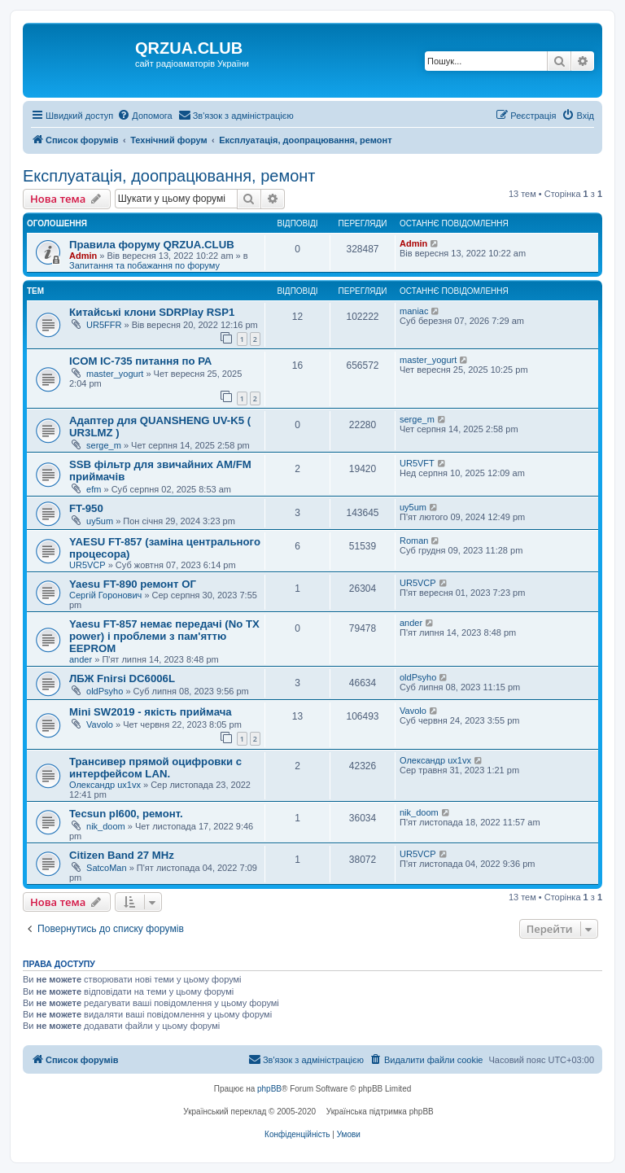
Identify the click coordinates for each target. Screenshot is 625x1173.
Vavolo (99, 724)
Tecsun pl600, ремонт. (126, 814)
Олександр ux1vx (105, 785)
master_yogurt (114, 374)
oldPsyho (104, 691)
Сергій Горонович (105, 595)
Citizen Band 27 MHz (121, 855)
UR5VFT (417, 463)
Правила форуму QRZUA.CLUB (151, 245)
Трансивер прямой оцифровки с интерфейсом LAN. (155, 767)
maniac (414, 311)
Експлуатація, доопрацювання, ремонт (169, 176)
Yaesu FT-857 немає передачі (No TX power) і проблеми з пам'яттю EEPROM (164, 636)
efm (93, 489)
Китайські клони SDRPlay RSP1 (151, 312)
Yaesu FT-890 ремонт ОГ (132, 584)
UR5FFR (103, 325)
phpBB (269, 1088)
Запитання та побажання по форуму (144, 265)
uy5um (99, 521)
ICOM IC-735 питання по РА (140, 361)
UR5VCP (87, 565)
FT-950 (86, 508)
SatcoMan (106, 868)
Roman (414, 540)
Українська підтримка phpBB (380, 1111)
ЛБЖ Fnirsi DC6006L (122, 678)
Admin (83, 255)
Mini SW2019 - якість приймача (150, 712)
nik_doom (105, 826)
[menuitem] (144, 115)
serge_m (103, 445)
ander (80, 659)
